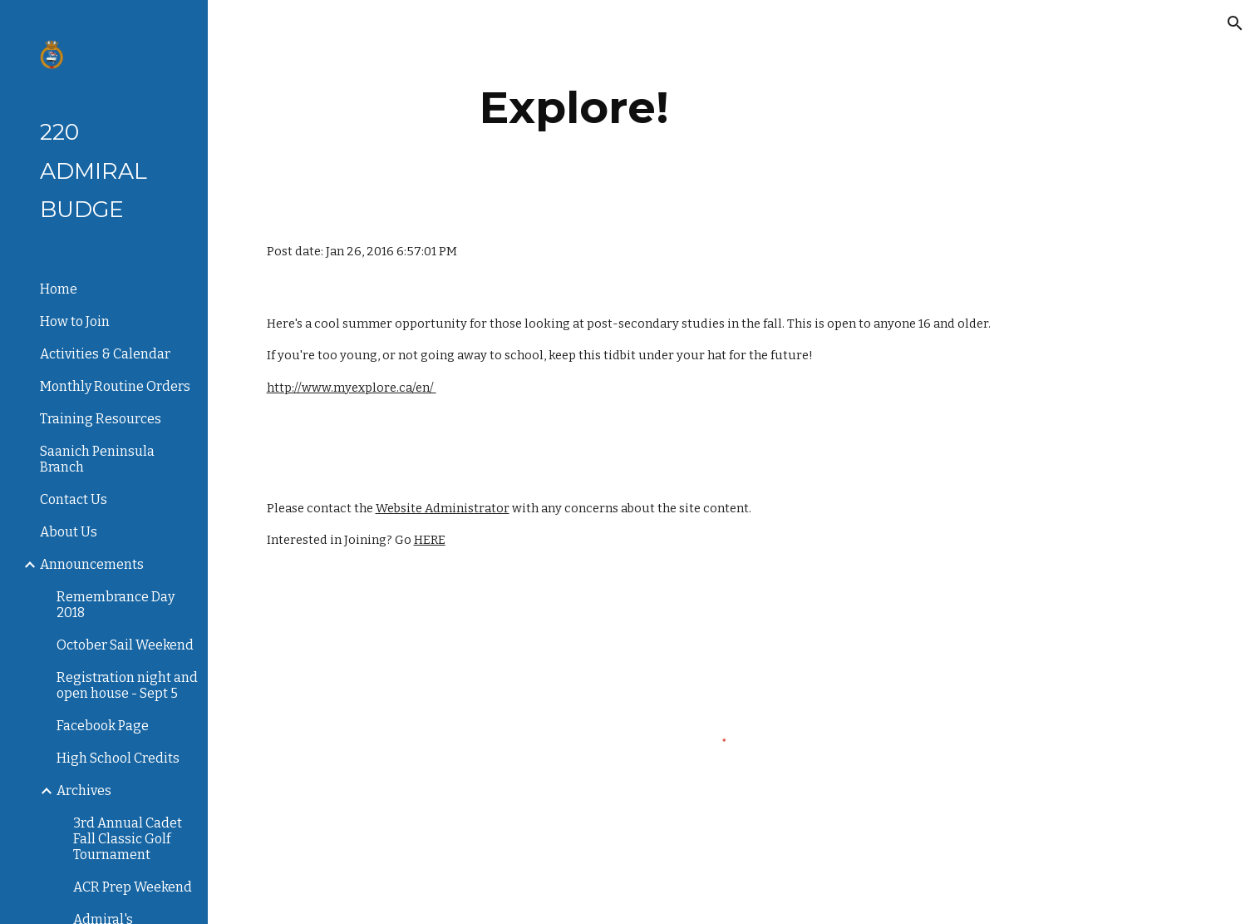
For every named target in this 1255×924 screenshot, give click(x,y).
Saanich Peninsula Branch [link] (97, 459)
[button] (1235, 23)
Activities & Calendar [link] (105, 354)
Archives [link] (84, 790)
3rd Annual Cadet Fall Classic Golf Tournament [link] (127, 838)
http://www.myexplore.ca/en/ (351, 387)
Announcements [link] (92, 564)
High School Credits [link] (118, 758)
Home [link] (58, 289)
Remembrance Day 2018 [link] (116, 604)
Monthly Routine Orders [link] (115, 386)
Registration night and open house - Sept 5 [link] (127, 685)
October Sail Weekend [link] (125, 645)
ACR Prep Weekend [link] (132, 887)
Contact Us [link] (73, 499)
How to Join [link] (75, 321)
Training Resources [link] (100, 419)
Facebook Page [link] (103, 726)
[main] (574, 108)
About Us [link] (68, 532)
